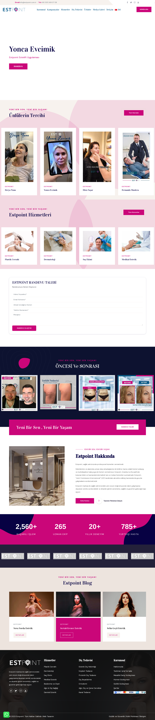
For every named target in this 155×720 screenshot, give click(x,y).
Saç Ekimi (48, 675)
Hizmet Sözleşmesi (122, 679)
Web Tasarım (48, 716)
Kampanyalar (53, 9)
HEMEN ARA (144, 9)
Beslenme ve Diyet (52, 684)
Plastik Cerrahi (50, 667)
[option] (19, 161)
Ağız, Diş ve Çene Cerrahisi (90, 688)
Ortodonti (83, 684)
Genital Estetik (50, 692)
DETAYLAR (20, 635)
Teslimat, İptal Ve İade (123, 671)
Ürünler (87, 9)
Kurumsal (41, 9)
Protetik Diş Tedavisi (87, 675)
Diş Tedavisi (77, 9)
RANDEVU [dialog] (18, 66)
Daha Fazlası (84, 501)
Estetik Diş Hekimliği (87, 667)
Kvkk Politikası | (133, 716)
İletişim (109, 9)
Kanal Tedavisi (84, 692)
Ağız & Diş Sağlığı (51, 688)
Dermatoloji (49, 671)
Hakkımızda (118, 667)
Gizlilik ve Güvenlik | (117, 716)
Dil (118, 9)
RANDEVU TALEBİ (127, 427)
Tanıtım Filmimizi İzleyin (113, 501)
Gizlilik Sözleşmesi (121, 684)
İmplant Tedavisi (85, 671)
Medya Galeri (99, 9)
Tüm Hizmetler (133, 212)
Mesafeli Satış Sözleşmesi (124, 675)
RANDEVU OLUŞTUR (24, 328)
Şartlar (116, 688)
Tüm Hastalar (134, 113)
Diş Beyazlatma (85, 679)
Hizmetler (65, 9)
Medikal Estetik (50, 679)
